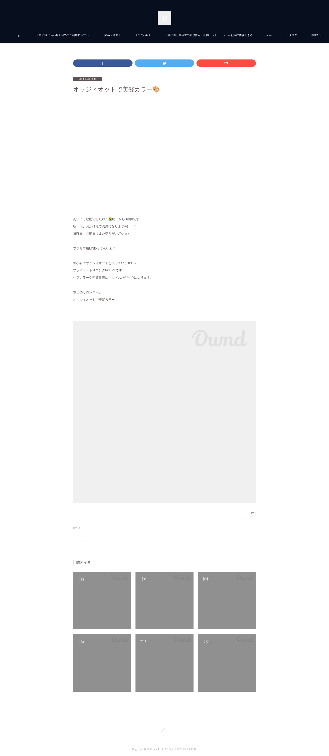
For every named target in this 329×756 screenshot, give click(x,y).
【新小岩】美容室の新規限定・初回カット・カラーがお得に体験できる (227, 35)
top (35, 35)
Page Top (164, 730)
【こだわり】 (161, 35)
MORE (287, 35)
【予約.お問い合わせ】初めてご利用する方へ (78, 35)
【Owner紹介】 (129, 35)
